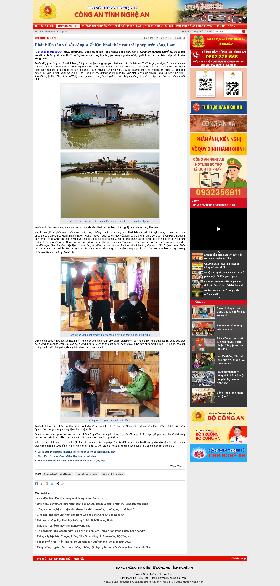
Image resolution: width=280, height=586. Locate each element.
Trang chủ (40, 558)
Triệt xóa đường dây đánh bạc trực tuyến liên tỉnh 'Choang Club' (75, 520)
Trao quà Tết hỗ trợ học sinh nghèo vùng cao (63, 525)
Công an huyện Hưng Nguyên (57, 474)
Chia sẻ (57, 483)
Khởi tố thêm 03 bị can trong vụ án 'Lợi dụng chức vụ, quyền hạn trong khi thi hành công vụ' (92, 531)
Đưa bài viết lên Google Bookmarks (47, 483)
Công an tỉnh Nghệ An (112, 474)
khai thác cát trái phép (87, 474)
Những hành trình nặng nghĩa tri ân (214, 204)
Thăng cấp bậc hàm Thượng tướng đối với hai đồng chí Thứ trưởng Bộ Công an (84, 536)
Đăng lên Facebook (36, 483)
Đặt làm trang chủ (60, 558)
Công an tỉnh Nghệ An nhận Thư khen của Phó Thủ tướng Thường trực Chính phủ (85, 509)
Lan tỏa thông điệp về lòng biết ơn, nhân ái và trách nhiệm (231, 360)
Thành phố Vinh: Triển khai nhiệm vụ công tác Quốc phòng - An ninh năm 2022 (84, 541)
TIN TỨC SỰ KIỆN (45, 38)
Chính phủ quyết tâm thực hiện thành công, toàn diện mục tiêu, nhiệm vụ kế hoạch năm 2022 (92, 503)
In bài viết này (62, 483)
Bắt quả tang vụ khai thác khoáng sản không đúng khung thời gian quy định (76, 452)
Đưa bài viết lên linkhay (41, 483)
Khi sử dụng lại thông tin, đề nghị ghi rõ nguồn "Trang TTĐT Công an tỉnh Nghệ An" (153, 581)
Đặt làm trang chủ (192, 31)
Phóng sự (198, 301)
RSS (209, 31)
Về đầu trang (238, 558)
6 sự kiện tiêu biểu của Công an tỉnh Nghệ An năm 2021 (70, 498)
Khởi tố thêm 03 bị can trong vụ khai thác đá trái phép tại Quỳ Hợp (71, 460)
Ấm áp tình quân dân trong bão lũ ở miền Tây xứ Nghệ (231, 312)
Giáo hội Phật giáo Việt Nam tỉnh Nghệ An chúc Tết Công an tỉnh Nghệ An (80, 514)
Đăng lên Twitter (52, 483)
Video (196, 201)
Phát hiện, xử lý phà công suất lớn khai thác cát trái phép (67, 456)
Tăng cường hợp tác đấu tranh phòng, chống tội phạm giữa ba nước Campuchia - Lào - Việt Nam (94, 547)
